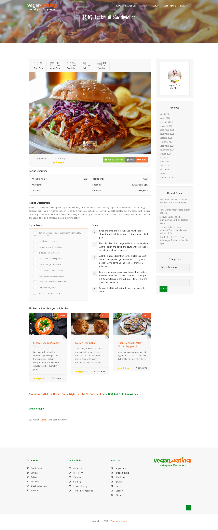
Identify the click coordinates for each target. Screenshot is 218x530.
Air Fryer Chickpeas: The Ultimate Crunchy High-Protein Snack (174, 220)
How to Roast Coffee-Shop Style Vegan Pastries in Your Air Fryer (174, 240)
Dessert (119, 490)
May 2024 (164, 165)
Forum (144, 5)
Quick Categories (39, 486)
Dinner (56, 394)
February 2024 (166, 177)
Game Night (69, 394)
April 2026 (164, 114)
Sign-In (77, 481)
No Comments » (95, 394)
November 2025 (167, 134)
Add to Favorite (113, 159)
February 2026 (166, 122)
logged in (45, 419)
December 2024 (167, 146)
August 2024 (165, 154)
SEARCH (154, 5)
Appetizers (120, 468)
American (34, 394)
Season (34, 490)
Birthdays (46, 394)
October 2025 (166, 138)
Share (141, 159)
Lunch (80, 394)
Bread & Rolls (122, 472)
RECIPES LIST (130, 5)
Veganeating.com (118, 521)
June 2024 (164, 161)
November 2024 (167, 149)
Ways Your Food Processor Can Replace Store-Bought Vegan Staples (174, 202)
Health (183, 5)
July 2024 (164, 157)
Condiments (36, 468)
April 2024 (164, 169)
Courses (34, 473)
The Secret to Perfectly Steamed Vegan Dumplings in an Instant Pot (173, 230)
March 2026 (165, 118)
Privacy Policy (80, 486)
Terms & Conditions (83, 490)
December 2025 (167, 130)
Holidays (35, 481)
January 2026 (166, 126)
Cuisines (35, 477)
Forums (77, 477)
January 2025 (166, 141)
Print (130, 159)
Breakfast (120, 477)
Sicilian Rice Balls (85, 342)
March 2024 (165, 173)
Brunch (119, 481)
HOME (118, 5)
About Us (77, 468)
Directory (78, 472)
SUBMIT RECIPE (169, 5)
